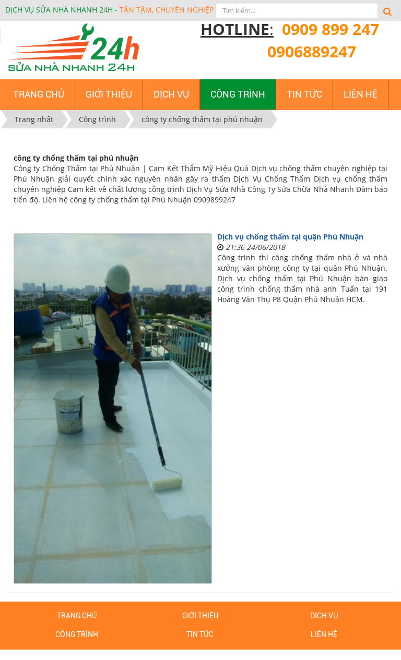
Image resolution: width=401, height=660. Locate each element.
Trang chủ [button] (38, 94)
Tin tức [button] (304, 94)
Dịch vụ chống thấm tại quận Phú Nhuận (290, 237)
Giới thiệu (200, 615)
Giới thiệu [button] (109, 94)
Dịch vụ (324, 615)
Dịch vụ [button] (171, 94)
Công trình (76, 634)
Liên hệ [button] (361, 94)
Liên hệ (324, 634)
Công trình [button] (237, 94)
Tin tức (200, 634)
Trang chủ (77, 615)
